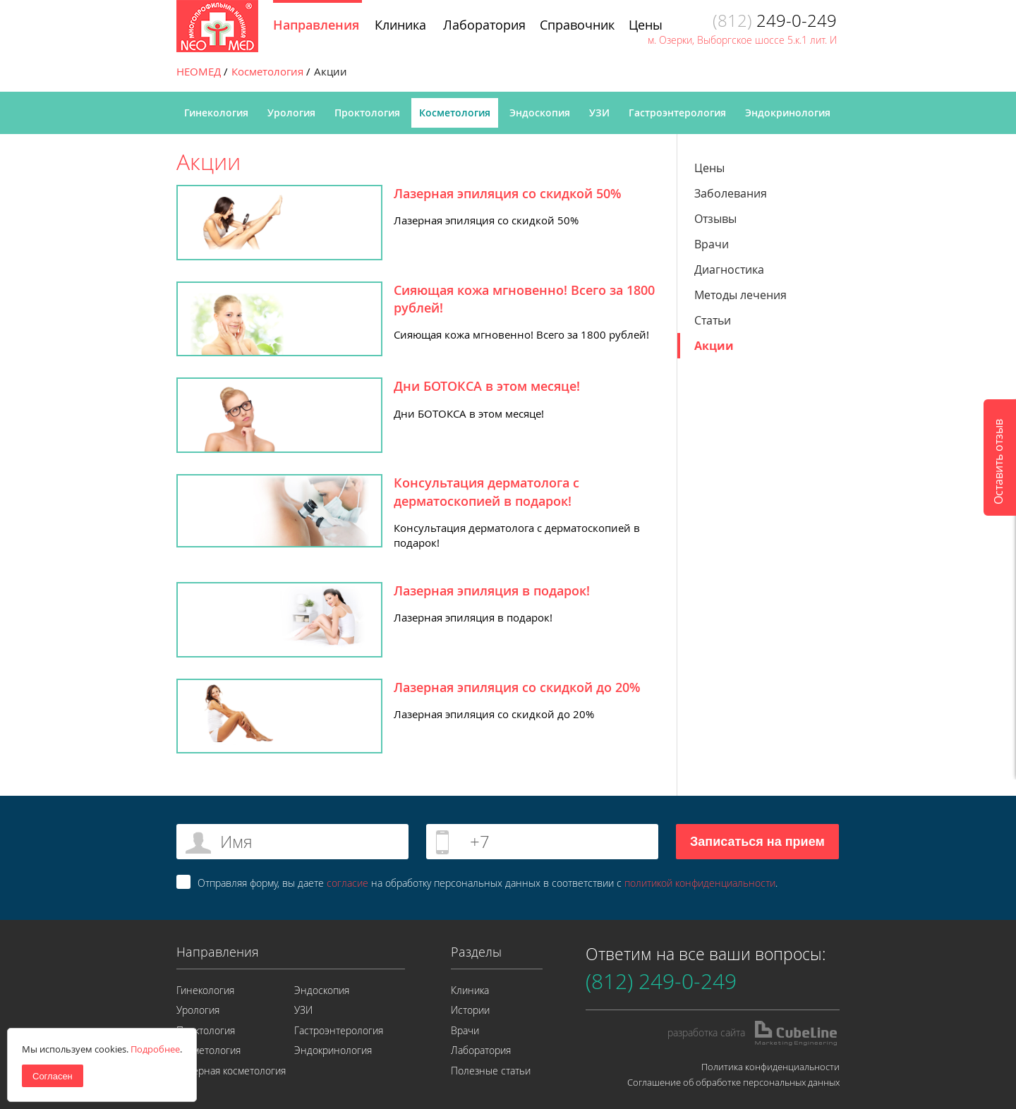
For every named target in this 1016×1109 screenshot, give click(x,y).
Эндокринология (787, 112)
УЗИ (599, 112)
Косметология (454, 112)
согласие (347, 883)
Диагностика (729, 269)
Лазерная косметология (231, 1070)
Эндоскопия (539, 112)
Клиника (470, 990)
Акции (714, 345)
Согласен (52, 1076)
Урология (291, 112)
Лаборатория (481, 1050)
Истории (470, 1010)
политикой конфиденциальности (699, 883)
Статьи (712, 320)
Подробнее (155, 1049)
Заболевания (730, 193)
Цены (709, 168)
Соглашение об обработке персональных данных (733, 1082)
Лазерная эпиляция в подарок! (492, 590)
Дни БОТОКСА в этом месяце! (487, 385)
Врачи (711, 244)
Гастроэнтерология (677, 112)
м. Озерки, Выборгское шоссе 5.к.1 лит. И (742, 40)
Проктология (367, 112)
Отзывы (715, 218)
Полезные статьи (491, 1070)
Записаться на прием (757, 842)
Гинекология (216, 112)
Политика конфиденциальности (770, 1066)
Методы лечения (740, 295)
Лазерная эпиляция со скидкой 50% (508, 193)
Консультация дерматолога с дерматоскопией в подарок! (486, 491)
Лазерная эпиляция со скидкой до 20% (517, 687)
